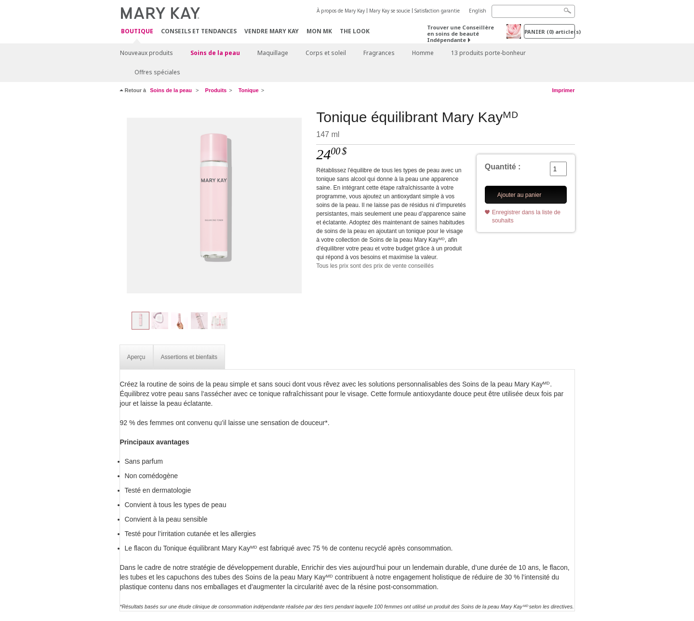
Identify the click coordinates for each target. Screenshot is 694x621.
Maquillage (272, 53)
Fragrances (379, 53)
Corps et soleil (326, 53)
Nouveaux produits (146, 53)
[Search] (533, 11)
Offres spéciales (157, 72)
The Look (355, 31)
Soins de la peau (215, 53)
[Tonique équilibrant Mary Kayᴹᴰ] (214, 205)
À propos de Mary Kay (341, 10)
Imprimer (563, 90)
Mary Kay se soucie (389, 10)
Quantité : (503, 167)
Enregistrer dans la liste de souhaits (526, 216)
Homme (423, 53)
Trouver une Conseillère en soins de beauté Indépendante (460, 33)
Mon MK (319, 31)
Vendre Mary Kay (271, 31)
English (477, 10)
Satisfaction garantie (437, 10)
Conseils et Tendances (199, 31)
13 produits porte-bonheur (488, 53)
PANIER (549, 31)
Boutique (137, 31)
